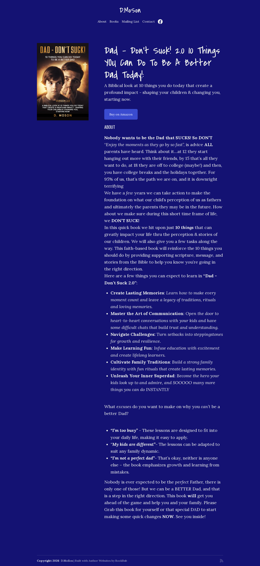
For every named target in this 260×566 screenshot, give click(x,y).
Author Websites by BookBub (108, 560)
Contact (148, 21)
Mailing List (130, 21)
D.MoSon (130, 10)
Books (114, 21)
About (102, 21)
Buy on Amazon (121, 114)
